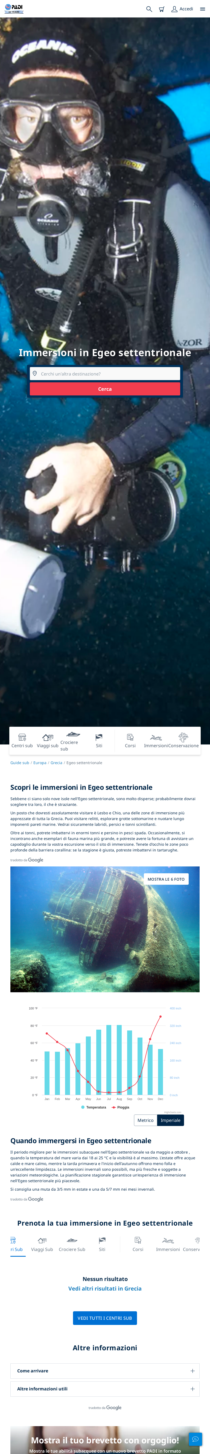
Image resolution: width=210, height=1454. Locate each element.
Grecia (56, 762)
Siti (102, 1243)
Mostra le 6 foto (166, 879)
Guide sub (19, 762)
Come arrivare (32, 1371)
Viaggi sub (42, 1243)
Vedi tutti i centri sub (105, 1318)
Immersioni (168, 1243)
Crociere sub (72, 1243)
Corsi (138, 1243)
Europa (39, 762)
